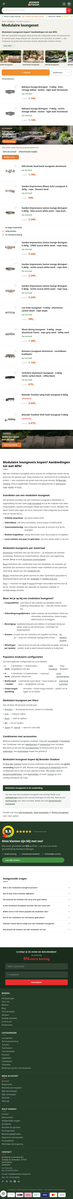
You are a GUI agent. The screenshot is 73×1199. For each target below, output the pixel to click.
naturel (17, 727)
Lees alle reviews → (13, 860)
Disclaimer (6, 1124)
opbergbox (8, 751)
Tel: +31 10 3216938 (10, 1177)
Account (5, 1081)
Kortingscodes (8, 1130)
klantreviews (33, 774)
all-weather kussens (63, 637)
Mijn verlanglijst (9, 1094)
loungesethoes (32, 748)
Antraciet (8, 709)
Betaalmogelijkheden (11, 1134)
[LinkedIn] (19, 1181)
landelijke (34, 579)
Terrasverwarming (10, 1041)
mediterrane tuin (49, 579)
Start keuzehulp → (11, 445)
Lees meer (8, 46)
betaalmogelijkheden (12, 774)
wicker (11, 487)
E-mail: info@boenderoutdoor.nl (16, 1174)
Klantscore (57, 16)
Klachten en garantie (11, 1127)
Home (4, 21)
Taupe (7, 727)
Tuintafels (6, 1064)
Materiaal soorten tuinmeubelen (16, 1068)
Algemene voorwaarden (12, 1137)
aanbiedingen (11, 797)
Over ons (6, 1001)
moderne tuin (34, 571)
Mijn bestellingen (9, 1091)
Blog (4, 1008)
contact (50, 774)
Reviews (5, 1015)
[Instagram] (11, 1181)
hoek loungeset (34, 503)
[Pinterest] (15, 1181)
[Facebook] (3, 1181)
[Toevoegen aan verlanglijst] (16, 87)
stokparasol (45, 744)
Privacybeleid (8, 1140)
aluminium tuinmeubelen (34, 559)
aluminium (61, 483)
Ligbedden (6, 1058)
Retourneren (7, 1117)
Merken (5, 1005)
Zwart (7, 718)
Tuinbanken (7, 1061)
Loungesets (11, 21)
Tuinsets (5, 1044)
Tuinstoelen (7, 1048)
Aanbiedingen (8, 998)
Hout (5, 583)
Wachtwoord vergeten (12, 1088)
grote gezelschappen (62, 675)
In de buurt (7, 1021)
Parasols (5, 1054)
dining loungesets (60, 812)
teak (24, 583)
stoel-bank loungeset (63, 682)
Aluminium (8, 552)
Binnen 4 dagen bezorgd (11, 16)
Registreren (7, 1084)
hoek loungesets (41, 812)
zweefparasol (31, 744)
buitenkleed (23, 751)
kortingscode (11, 800)
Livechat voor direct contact (33, 16)
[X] (7, 1181)
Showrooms (7, 1025)
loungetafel (53, 741)
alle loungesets (26, 812)
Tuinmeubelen (8, 1011)
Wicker (6, 575)
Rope (5, 564)
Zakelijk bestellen (9, 1018)
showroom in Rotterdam (50, 767)
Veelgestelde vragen (11, 1121)
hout (19, 487)
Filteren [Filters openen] (25, 73)
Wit (6, 723)
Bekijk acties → (10, 157)
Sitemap (5, 1101)
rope (5, 487)
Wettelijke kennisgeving (12, 1144)
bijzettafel (65, 741)
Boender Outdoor (14, 764)
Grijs (7, 714)
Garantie (5, 1098)
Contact (5, 1114)
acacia (32, 583)
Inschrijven (36, 982)
